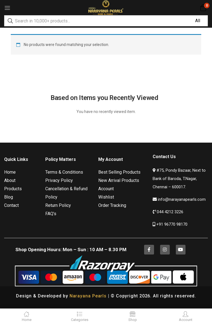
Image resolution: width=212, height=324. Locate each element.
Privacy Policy (59, 180)
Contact (11, 205)
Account (106, 188)
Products (13, 188)
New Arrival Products (118, 180)
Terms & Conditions (64, 172)
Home (10, 172)
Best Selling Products (119, 172)
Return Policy (58, 205)
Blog (8, 197)
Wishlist (106, 197)
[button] (203, 7)
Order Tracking (112, 205)
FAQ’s (50, 213)
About (9, 180)
